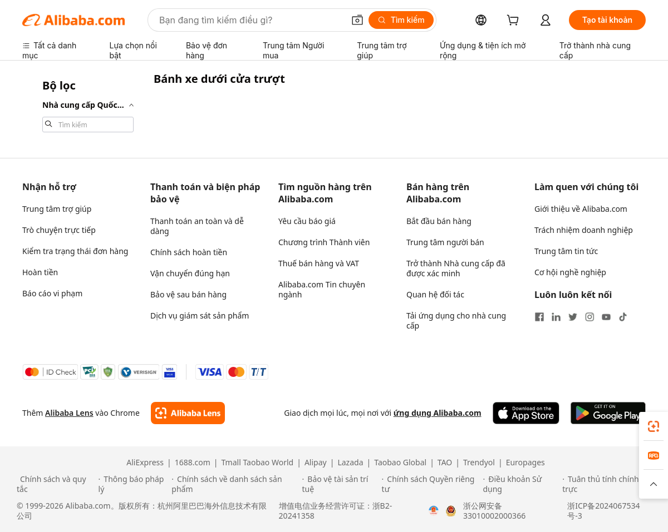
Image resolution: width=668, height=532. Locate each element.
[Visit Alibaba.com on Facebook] (539, 317)
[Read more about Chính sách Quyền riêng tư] (431, 484)
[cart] (515, 21)
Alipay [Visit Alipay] (315, 463)
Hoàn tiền (40, 272)
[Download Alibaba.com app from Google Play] (608, 413)
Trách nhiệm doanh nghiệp (583, 230)
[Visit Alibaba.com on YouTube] (606, 317)
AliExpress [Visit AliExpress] (145, 463)
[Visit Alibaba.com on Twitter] (573, 317)
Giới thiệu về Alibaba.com (580, 208)
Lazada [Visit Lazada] (350, 463)
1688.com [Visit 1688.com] (192, 463)
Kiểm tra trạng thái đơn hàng (75, 251)
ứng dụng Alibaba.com (438, 412)
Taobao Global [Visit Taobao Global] (400, 463)
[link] (653, 426)
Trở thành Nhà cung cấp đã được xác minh (455, 268)
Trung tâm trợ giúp (56, 208)
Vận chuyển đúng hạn (190, 273)
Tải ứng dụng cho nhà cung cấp (456, 320)
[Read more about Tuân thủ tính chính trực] (606, 484)
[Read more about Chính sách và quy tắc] (56, 484)
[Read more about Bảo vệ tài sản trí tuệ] (340, 484)
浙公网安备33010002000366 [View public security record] (494, 511)
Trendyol (479, 463)
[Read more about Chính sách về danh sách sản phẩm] (234, 484)
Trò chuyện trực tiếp (59, 230)
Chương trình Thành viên (324, 242)
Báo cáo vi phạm (52, 293)
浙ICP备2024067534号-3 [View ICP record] (603, 511)
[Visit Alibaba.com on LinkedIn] (556, 317)
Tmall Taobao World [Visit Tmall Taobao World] (258, 463)
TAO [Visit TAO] (445, 463)
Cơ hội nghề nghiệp (570, 272)
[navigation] (84, 104)
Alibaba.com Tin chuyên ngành (321, 289)
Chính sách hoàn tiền (188, 252)
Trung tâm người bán (445, 242)
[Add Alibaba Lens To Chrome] (188, 413)
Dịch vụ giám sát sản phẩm (199, 315)
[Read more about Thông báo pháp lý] (134, 484)
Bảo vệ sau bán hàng (188, 294)
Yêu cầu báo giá (307, 221)
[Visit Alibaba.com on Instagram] (589, 317)
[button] (357, 20)
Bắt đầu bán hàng (438, 221)
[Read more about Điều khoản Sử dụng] (521, 484)
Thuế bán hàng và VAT (318, 263)
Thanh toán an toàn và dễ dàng (197, 226)
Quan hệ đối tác (435, 294)
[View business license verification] (434, 510)
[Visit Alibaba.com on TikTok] (623, 317)
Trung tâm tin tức (566, 251)
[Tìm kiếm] (401, 20)
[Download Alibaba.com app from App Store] (526, 413)
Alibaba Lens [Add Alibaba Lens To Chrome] (69, 412)
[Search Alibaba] (250, 20)
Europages (525, 463)
